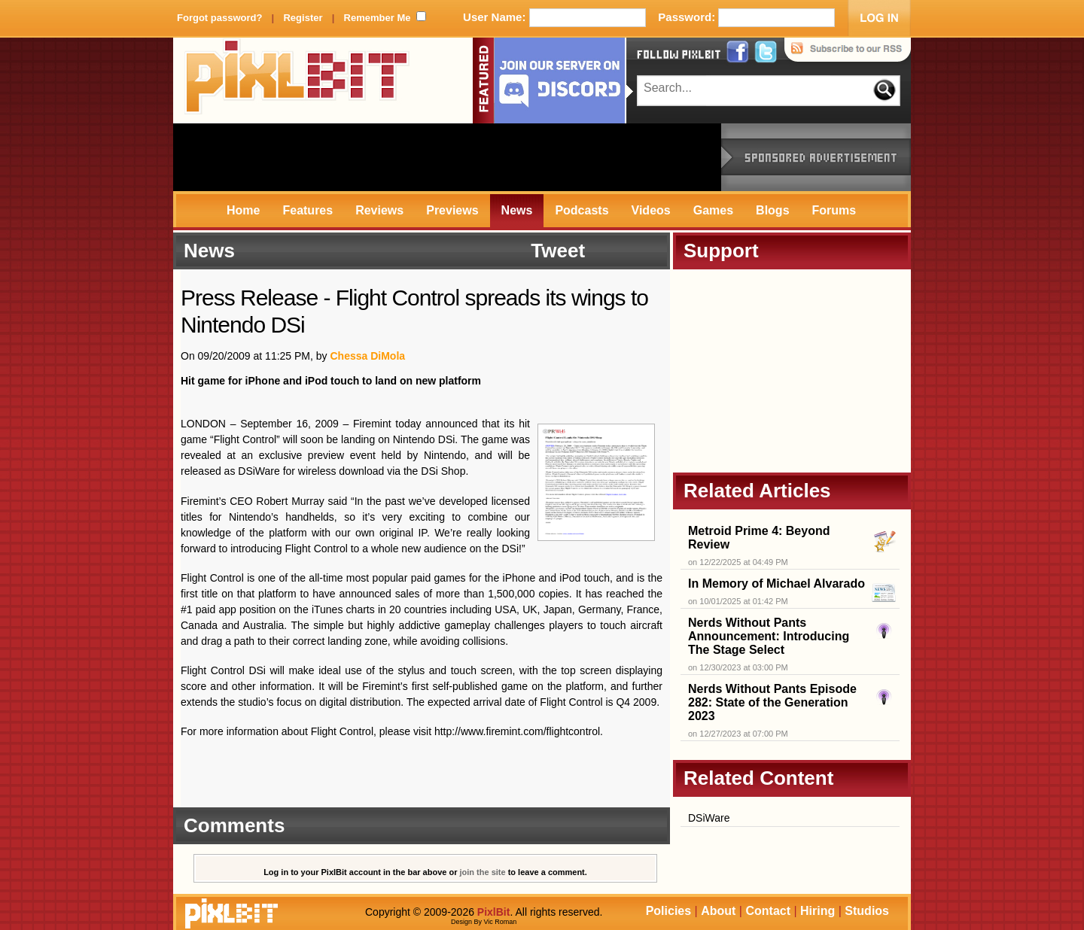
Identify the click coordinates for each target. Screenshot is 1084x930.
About (718, 910)
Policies (668, 910)
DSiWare (709, 818)
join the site (483, 872)
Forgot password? (219, 17)
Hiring (817, 910)
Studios (867, 910)
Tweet (558, 250)
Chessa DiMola (367, 356)
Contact (767, 910)
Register (302, 17)
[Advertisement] (447, 157)
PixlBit (297, 80)
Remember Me (377, 17)
